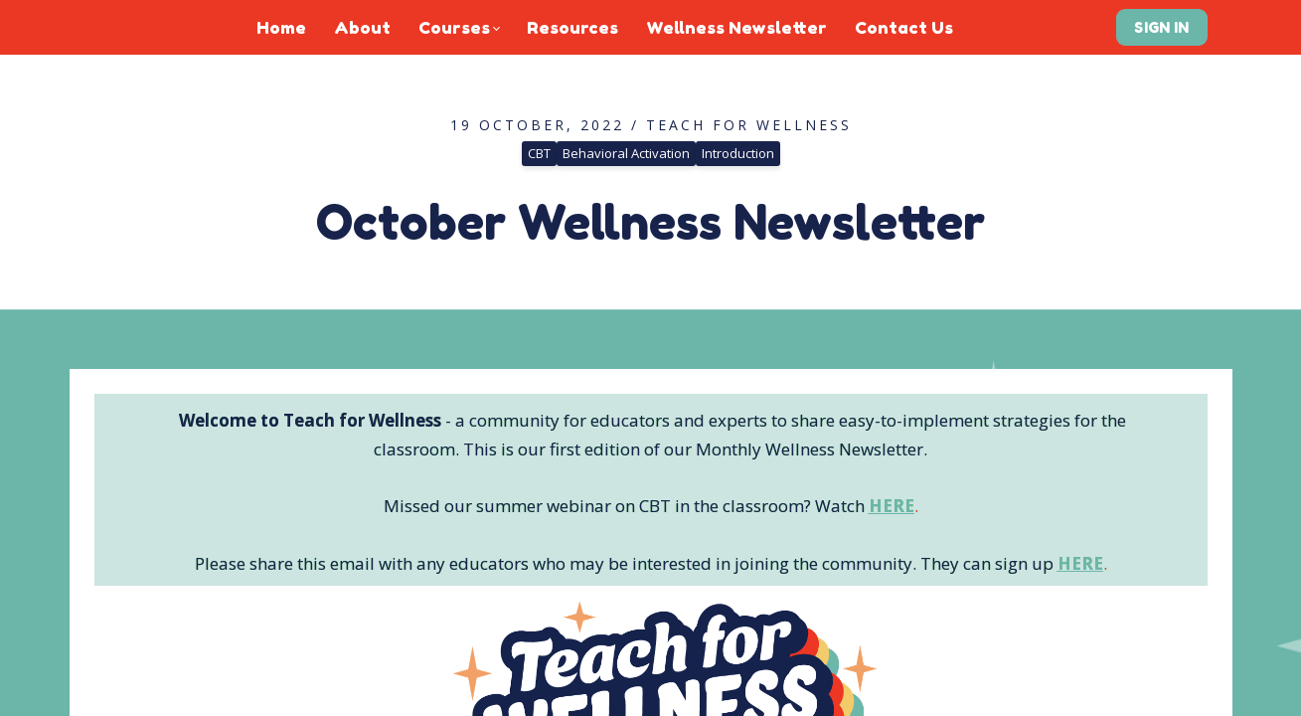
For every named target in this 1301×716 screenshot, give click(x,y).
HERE (891, 505)
